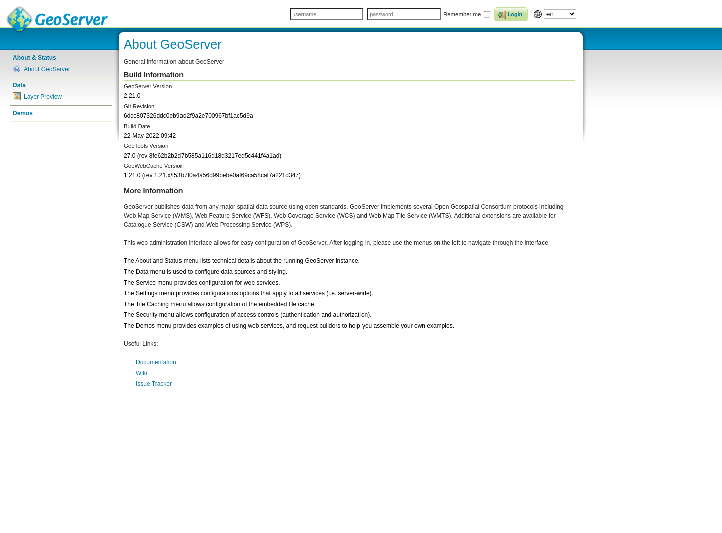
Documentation (156, 362)
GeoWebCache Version (154, 166)
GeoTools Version (146, 146)
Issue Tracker (154, 383)
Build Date (137, 126)
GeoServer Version (148, 86)
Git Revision (139, 106)
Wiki (141, 373)
